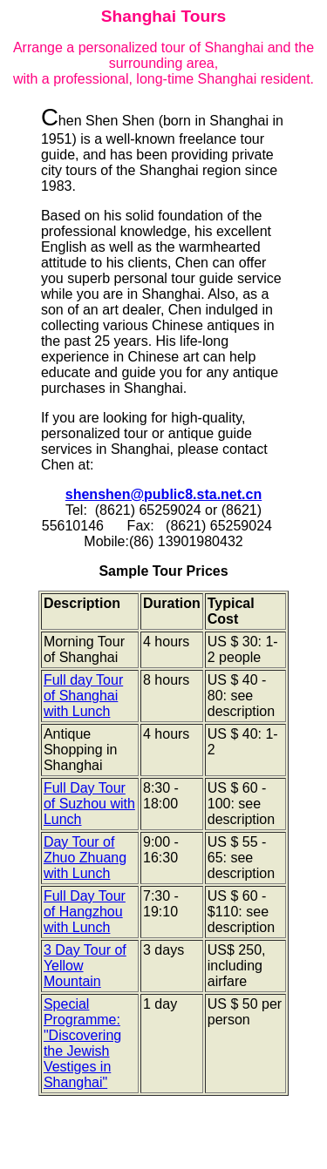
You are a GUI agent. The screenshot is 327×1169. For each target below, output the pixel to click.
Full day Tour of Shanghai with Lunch (83, 695)
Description (82, 603)
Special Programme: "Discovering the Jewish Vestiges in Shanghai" (82, 1043)
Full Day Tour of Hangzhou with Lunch (85, 912)
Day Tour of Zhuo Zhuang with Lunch (85, 858)
